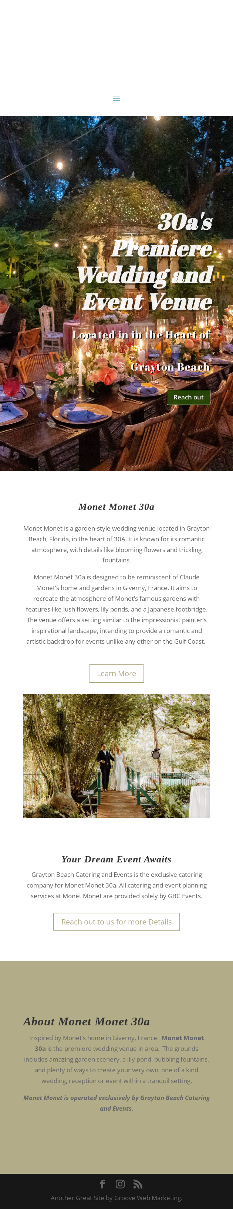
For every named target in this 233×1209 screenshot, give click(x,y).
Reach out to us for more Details (116, 922)
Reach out (188, 397)
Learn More (116, 673)
